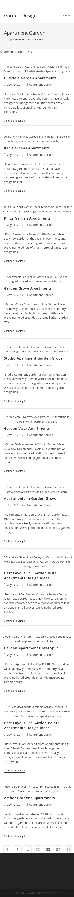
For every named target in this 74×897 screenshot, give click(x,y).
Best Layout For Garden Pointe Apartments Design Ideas (32, 725)
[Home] (4, 39)
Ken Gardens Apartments (27, 148)
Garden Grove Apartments (28, 288)
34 (58, 849)
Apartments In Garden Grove (30, 498)
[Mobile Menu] (65, 15)
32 (38, 849)
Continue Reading (14, 121)
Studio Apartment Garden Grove (33, 358)
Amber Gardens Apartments (29, 797)
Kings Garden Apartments (27, 218)
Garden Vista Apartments (27, 428)
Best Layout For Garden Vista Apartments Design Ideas (30, 575)
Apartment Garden (41, 84)
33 (48, 849)
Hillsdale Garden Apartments (30, 78)
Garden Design (20, 15)
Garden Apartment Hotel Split (31, 648)
